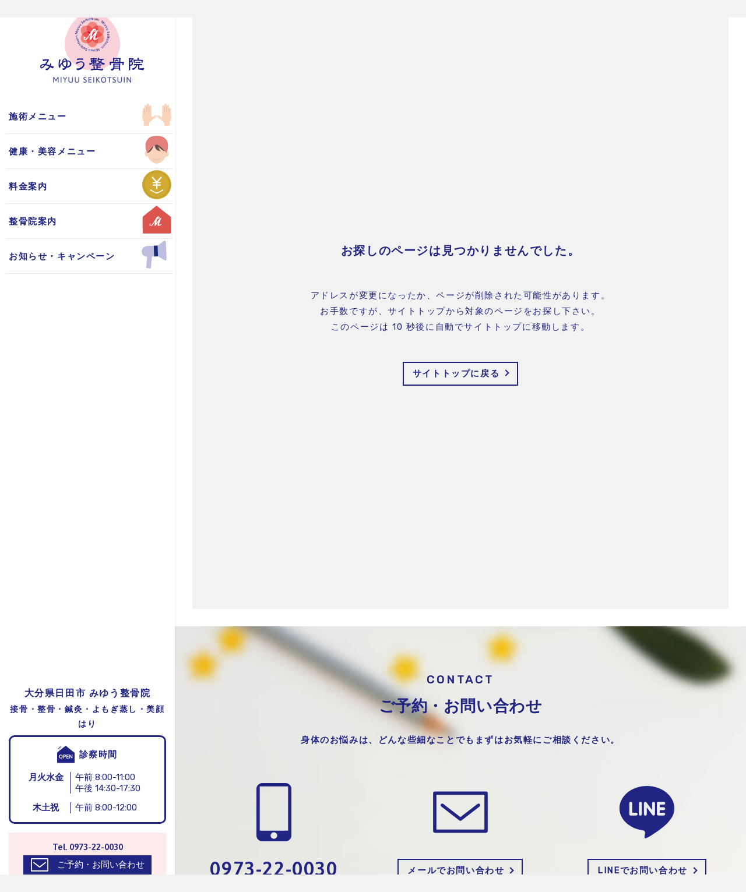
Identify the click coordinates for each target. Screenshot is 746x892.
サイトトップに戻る (456, 373)
